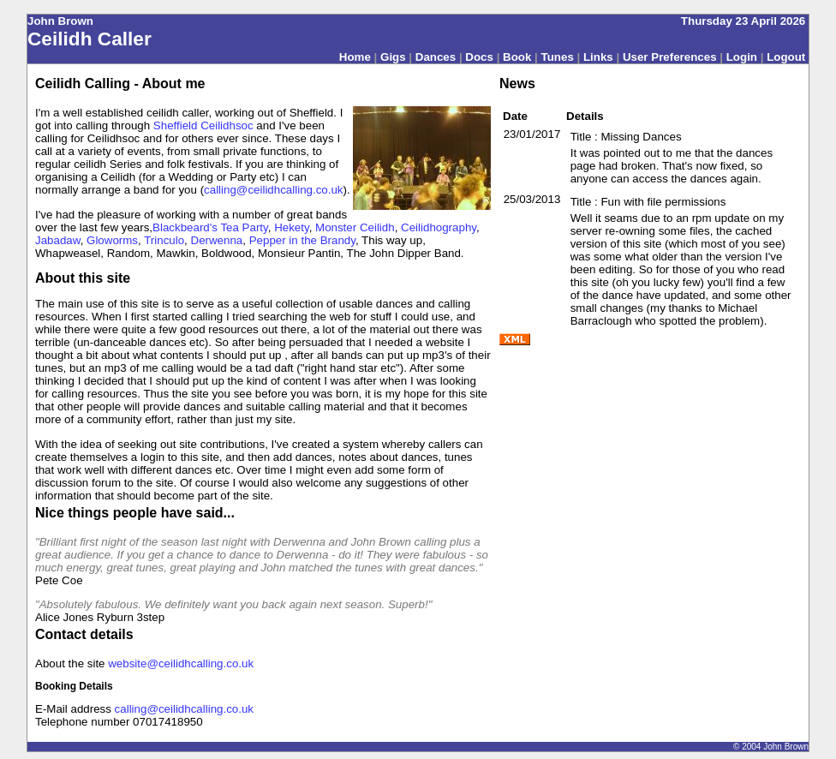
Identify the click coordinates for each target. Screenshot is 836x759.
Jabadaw (58, 240)
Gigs (393, 57)
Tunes (557, 57)
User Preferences (670, 57)
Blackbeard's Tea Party (210, 227)
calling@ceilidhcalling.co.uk (273, 189)
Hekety (291, 227)
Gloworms (112, 240)
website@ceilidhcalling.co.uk (181, 663)
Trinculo (164, 240)
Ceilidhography (438, 227)
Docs (479, 57)
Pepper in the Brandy (302, 240)
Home (355, 57)
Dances (435, 57)
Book (517, 57)
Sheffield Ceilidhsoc (203, 125)
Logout (786, 57)
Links (598, 57)
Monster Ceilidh (355, 227)
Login (741, 57)
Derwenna (217, 240)
